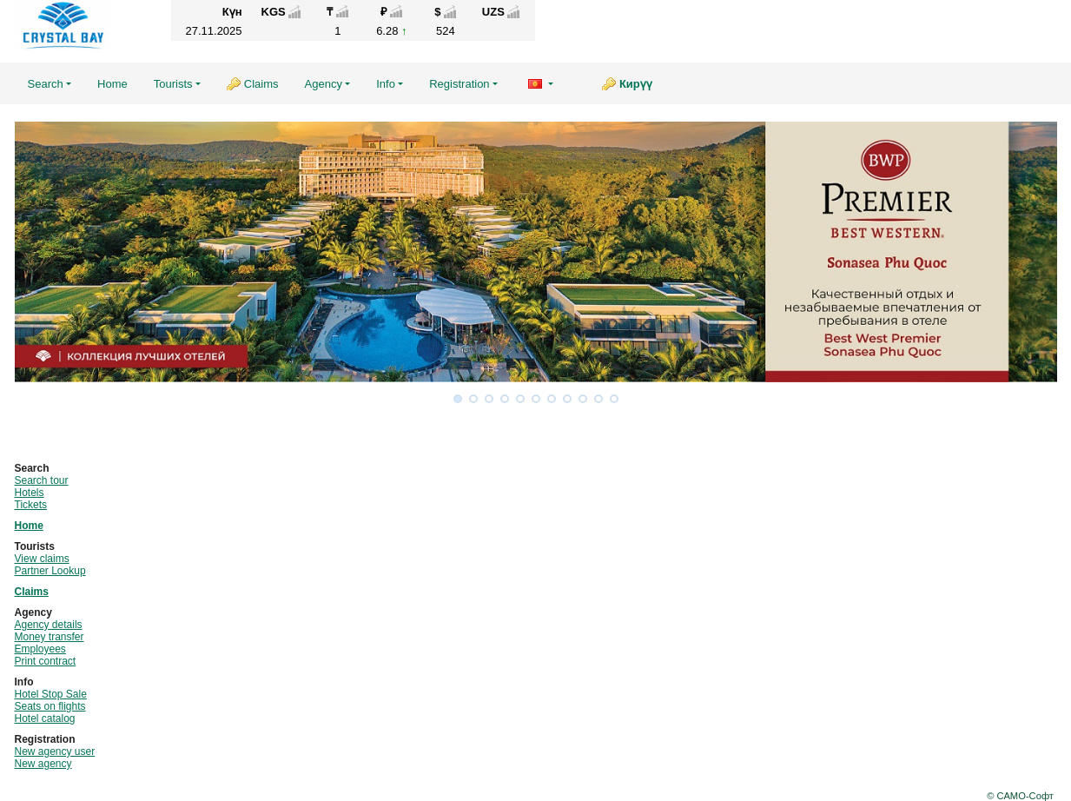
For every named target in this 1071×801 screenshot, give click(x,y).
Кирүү (635, 83)
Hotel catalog (45, 718)
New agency (43, 764)
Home (112, 83)
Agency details (49, 625)
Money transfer (49, 637)
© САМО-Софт (1020, 796)
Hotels (29, 493)
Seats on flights (50, 706)
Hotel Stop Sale (51, 694)
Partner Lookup (50, 571)
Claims (261, 83)
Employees (40, 649)
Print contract (45, 661)
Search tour (42, 480)
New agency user (55, 751)
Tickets (31, 505)
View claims (42, 559)
